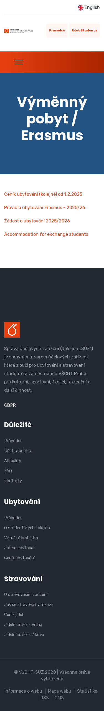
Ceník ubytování (19, 557)
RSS (44, 697)
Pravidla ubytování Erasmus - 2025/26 (44, 207)
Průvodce (57, 30)
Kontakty (13, 480)
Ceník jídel (13, 614)
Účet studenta (84, 30)
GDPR (10, 405)
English (89, 8)
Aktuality (12, 460)
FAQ (8, 470)
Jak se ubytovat (19, 547)
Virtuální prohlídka (21, 537)
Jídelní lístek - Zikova (24, 634)
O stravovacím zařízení (25, 594)
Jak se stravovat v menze (29, 604)
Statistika (87, 691)
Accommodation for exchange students (46, 234)
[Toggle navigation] (19, 62)
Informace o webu (23, 691)
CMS (59, 697)
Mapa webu (59, 691)
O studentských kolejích (27, 527)
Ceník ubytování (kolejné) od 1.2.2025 (43, 194)
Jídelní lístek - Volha (23, 624)
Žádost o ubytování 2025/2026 (37, 221)
